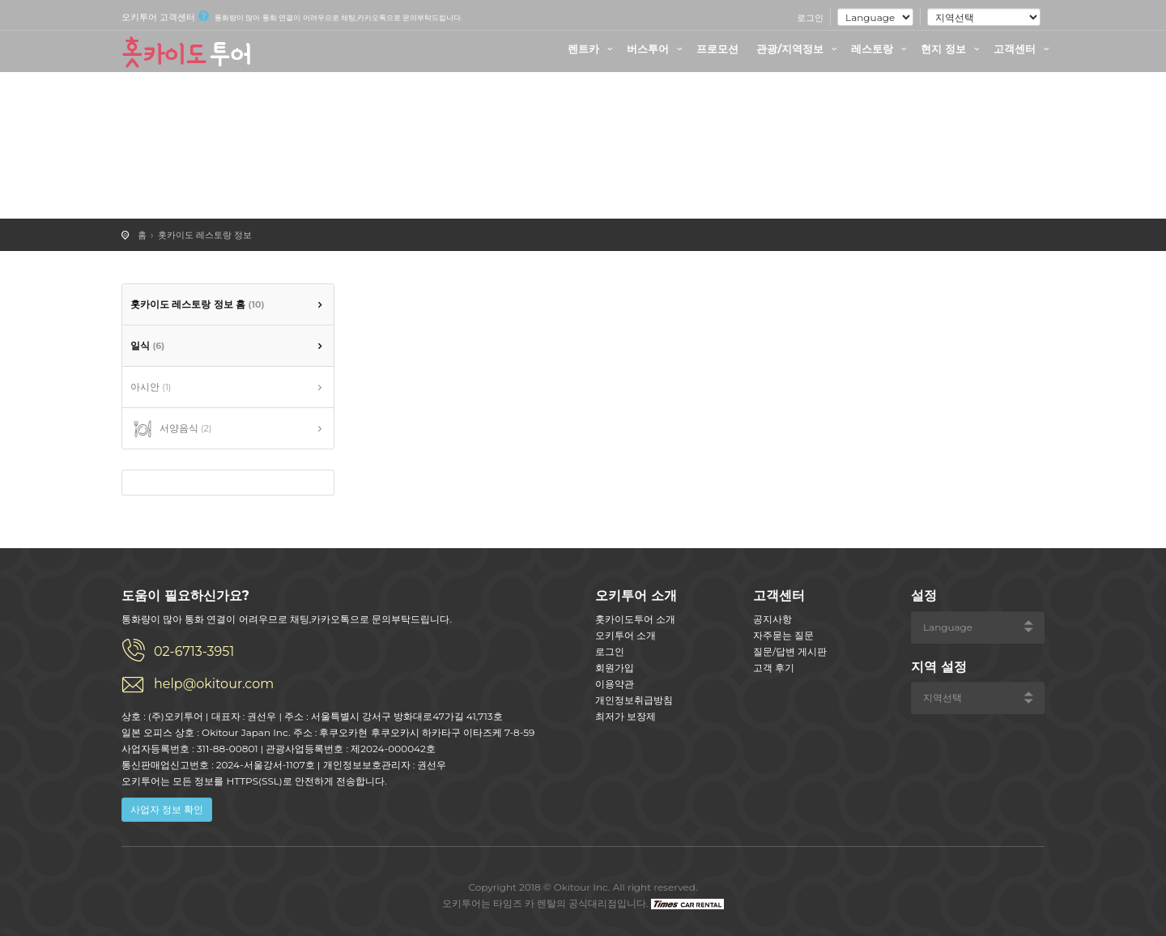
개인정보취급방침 (634, 700)
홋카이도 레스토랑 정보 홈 (197, 304)
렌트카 (592, 48)
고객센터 (1023, 48)
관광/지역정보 (798, 48)
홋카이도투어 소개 (635, 619)
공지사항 (772, 619)
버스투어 (657, 48)
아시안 (150, 387)
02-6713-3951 (194, 651)
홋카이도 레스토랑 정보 (205, 234)
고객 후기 (773, 668)
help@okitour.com (214, 683)
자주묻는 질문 (783, 635)
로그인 (810, 17)
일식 (147, 345)
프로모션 (717, 48)
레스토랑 (881, 48)
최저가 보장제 (625, 716)
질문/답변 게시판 (790, 651)
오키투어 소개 (625, 635)
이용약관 (614, 684)
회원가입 (614, 668)
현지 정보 (952, 48)
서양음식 (170, 429)
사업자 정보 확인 (166, 809)
